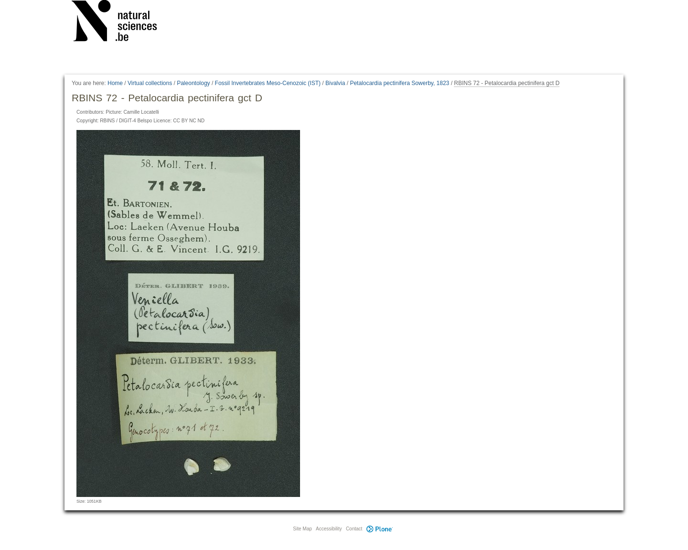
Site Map (302, 528)
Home (115, 83)
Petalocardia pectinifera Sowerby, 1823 (399, 83)
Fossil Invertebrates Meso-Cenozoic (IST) (268, 83)
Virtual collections (150, 83)
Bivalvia (335, 83)
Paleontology (193, 83)
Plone (379, 528)
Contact (354, 528)
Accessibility (329, 528)
